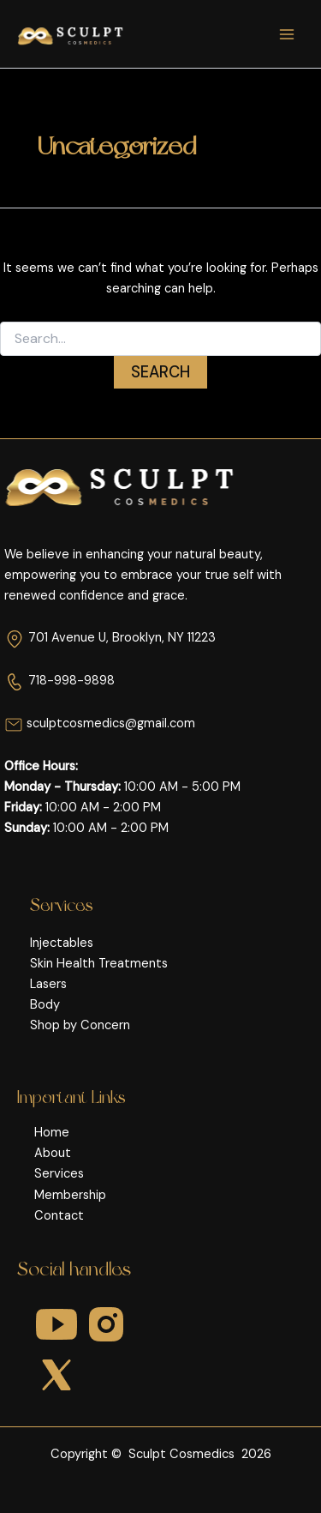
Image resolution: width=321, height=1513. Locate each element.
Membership (70, 1195)
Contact (59, 1216)
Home (51, 1132)
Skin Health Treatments (99, 963)
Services (59, 1174)
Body (45, 1005)
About (52, 1153)
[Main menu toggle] (287, 33)
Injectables (61, 943)
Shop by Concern (80, 1025)
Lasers (48, 984)
